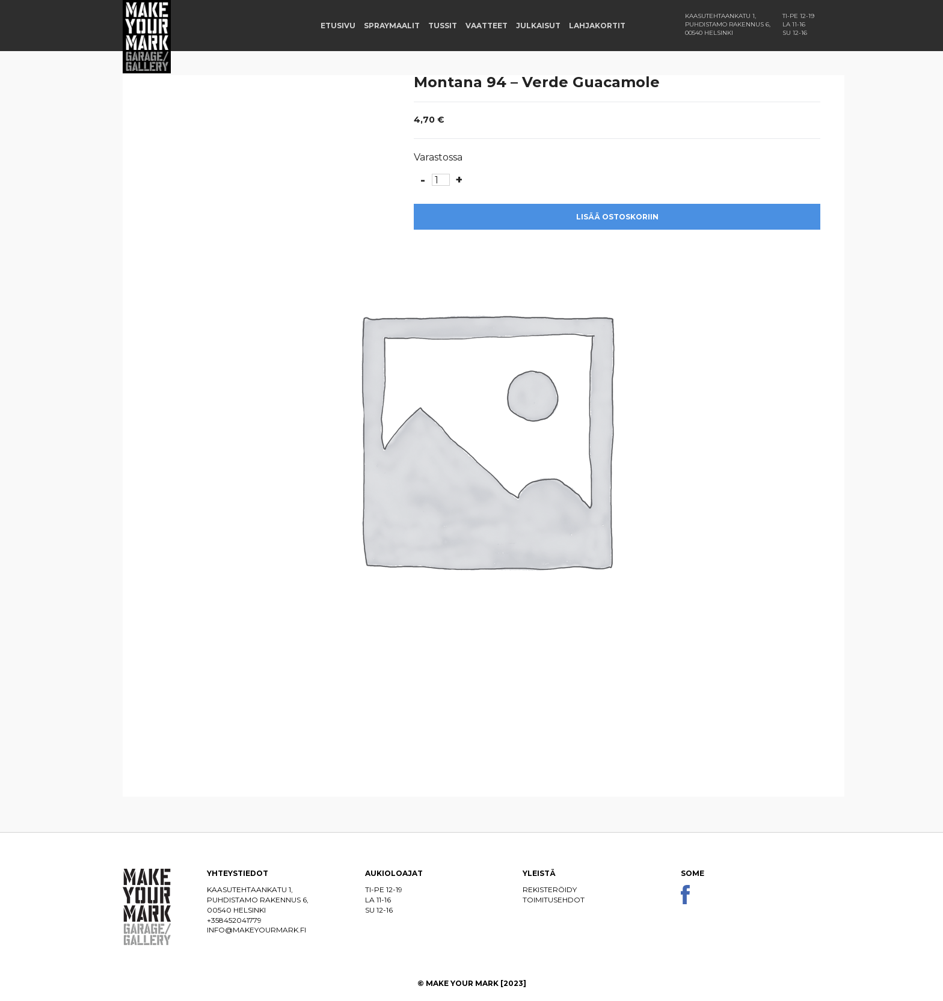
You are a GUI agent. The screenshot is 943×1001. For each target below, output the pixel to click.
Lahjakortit (597, 25)
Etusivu (338, 25)
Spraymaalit (392, 25)
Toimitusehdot (554, 899)
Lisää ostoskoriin (617, 216)
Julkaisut (538, 25)
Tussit (442, 25)
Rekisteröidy (550, 889)
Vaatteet (486, 25)
